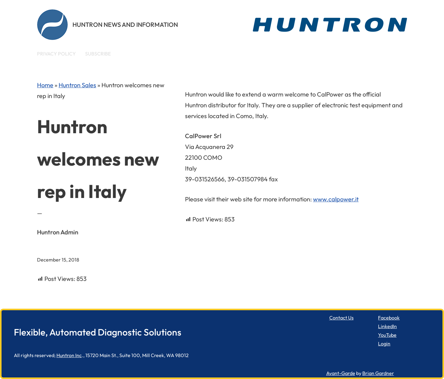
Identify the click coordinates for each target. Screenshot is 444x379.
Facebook (389, 318)
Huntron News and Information (125, 24)
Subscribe (98, 54)
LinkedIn (387, 326)
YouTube (387, 335)
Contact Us (341, 318)
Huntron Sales (77, 85)
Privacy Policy (56, 54)
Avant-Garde (340, 373)
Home (45, 85)
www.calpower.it (336, 199)
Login (384, 343)
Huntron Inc (69, 355)
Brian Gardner (378, 373)
